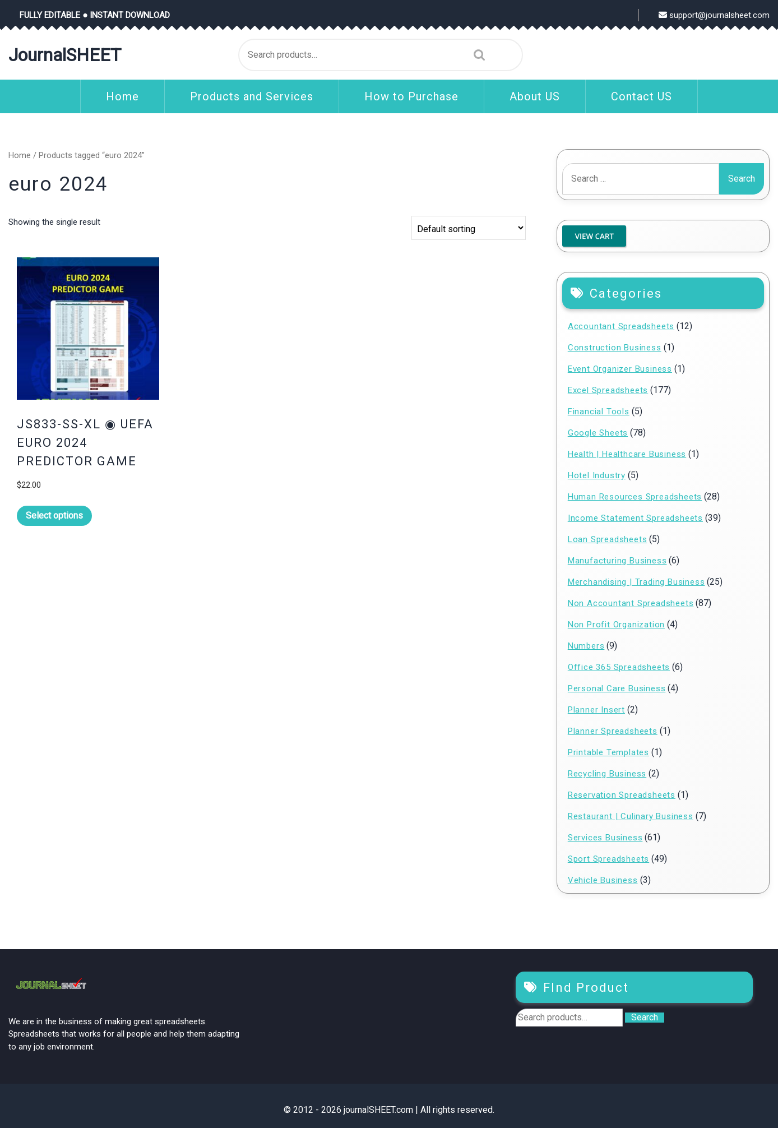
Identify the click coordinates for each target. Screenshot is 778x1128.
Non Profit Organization (616, 625)
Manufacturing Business (617, 561)
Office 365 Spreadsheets (619, 667)
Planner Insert (596, 710)
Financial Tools (598, 411)
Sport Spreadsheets (608, 859)
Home (122, 96)
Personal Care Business (617, 688)
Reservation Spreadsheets (621, 795)
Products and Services (251, 96)
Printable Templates (608, 752)
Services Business (605, 838)
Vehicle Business (603, 880)
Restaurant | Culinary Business (630, 816)
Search (476, 55)
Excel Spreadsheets (608, 390)
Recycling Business (607, 774)
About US (535, 96)
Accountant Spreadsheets (621, 326)
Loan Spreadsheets (607, 539)
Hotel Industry (597, 475)
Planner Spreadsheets (612, 731)
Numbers (586, 646)
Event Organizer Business (620, 369)
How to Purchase (411, 96)
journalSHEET (64, 55)
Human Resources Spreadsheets (635, 497)
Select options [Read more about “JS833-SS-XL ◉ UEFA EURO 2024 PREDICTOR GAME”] (54, 515)
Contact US (641, 96)
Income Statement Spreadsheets (635, 518)
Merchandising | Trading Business (636, 582)
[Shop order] (468, 228)
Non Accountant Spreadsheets (631, 603)
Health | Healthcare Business (627, 454)
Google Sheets (598, 433)
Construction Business (614, 348)
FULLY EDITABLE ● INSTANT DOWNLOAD (95, 15)
